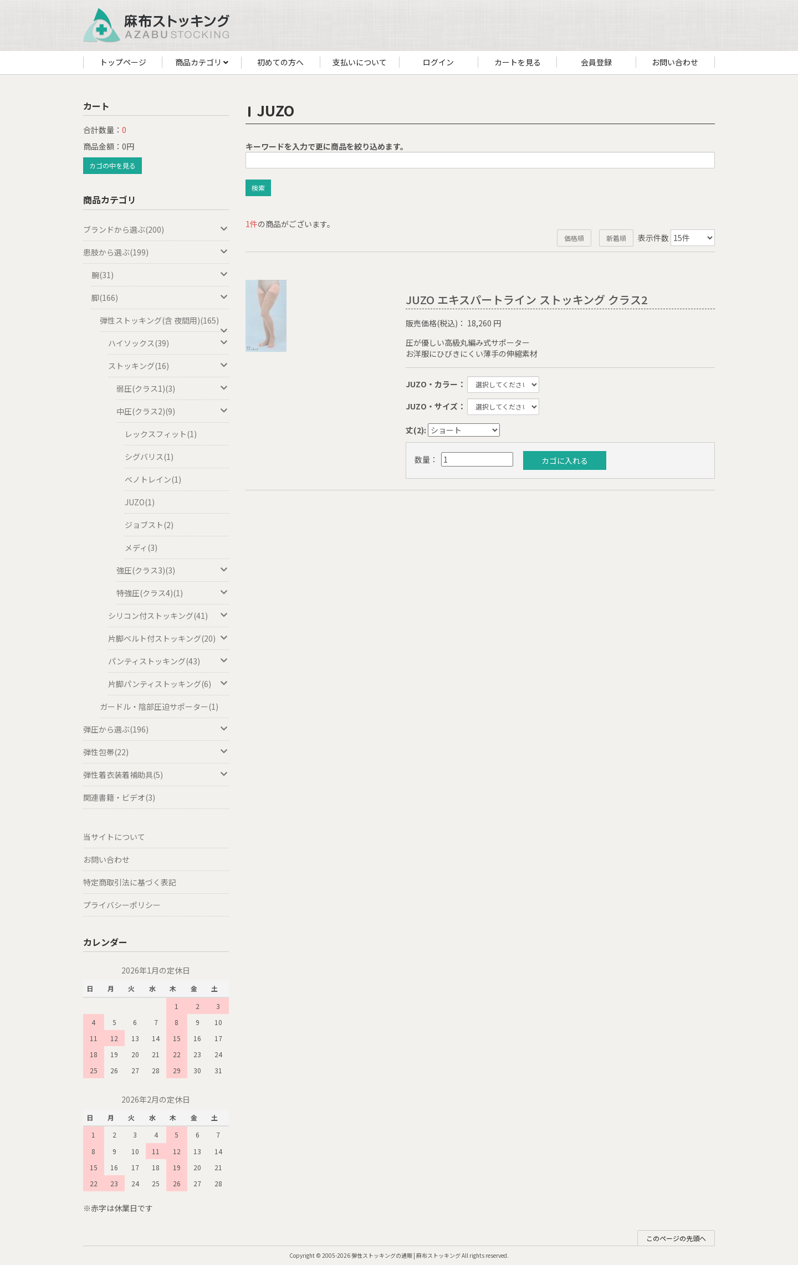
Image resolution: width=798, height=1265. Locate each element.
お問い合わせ (675, 62)
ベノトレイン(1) (153, 479)
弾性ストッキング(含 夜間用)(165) (164, 323)
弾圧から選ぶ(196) (156, 729)
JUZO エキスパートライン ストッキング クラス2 (526, 299)
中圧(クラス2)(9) (172, 411)
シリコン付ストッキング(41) (168, 615)
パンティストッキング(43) (168, 661)
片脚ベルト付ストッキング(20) (168, 638)
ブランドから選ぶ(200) (156, 229)
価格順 (574, 238)
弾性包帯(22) (156, 751)
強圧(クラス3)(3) (172, 570)
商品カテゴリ (201, 63)
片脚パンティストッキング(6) (168, 683)
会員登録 (596, 62)
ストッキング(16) (168, 365)
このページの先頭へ (676, 1238)
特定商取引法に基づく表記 (129, 882)
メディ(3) (141, 547)
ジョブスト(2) (149, 524)
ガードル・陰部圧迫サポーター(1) (159, 706)
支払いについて (359, 62)
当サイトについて (114, 836)
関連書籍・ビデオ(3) (119, 797)
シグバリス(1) (149, 456)
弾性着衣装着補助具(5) (156, 774)
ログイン (438, 62)
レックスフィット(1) (161, 433)
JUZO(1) (140, 502)
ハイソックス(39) (168, 343)
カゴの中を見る (112, 165)
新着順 (616, 238)
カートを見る (517, 62)
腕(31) (160, 274)
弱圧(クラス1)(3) (172, 388)
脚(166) (160, 297)
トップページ (123, 62)
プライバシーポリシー (122, 904)
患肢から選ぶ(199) (156, 252)
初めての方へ (280, 62)
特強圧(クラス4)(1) (172, 592)
